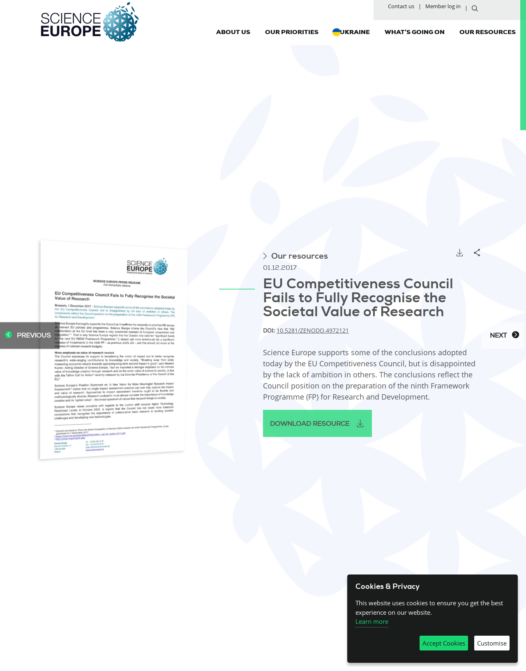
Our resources (487, 32)
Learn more (371, 621)
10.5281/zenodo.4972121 (313, 330)
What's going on (415, 32)
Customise (492, 643)
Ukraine (355, 32)
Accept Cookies (443, 643)
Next (504, 335)
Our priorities (291, 32)
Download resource (309, 424)
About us (233, 32)
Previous (28, 335)
